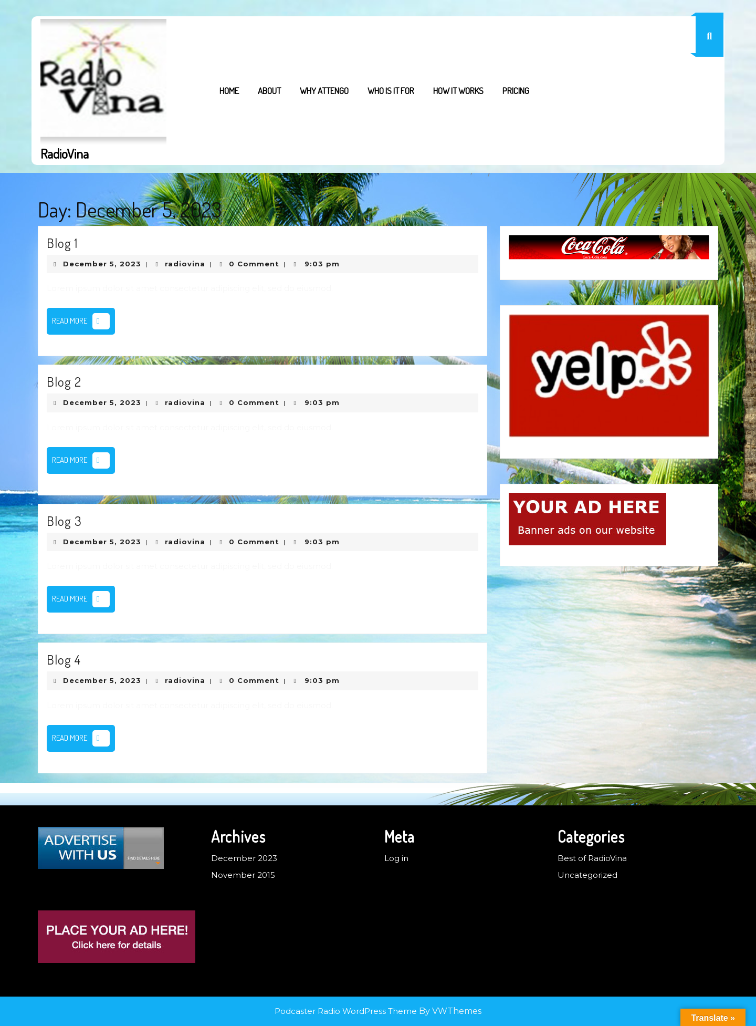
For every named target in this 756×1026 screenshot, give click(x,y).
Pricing (515, 90)
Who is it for (391, 90)
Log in (396, 858)
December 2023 (244, 858)
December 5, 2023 (102, 264)
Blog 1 (62, 242)
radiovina (185, 264)
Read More (83, 324)
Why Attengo (324, 90)
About (269, 90)
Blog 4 (64, 659)
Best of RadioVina (592, 858)
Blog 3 (64, 520)
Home (229, 90)
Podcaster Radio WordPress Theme (346, 1011)
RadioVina (64, 153)
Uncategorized (587, 875)
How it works (458, 90)
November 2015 (243, 875)
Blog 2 (64, 381)
